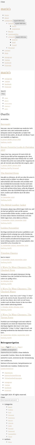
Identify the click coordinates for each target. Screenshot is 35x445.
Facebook (7, 63)
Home (6, 15)
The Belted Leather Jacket (13, 204)
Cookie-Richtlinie (7, 369)
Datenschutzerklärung (12, 375)
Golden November (10, 227)
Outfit (14, 26)
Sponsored (11, 431)
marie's (6, 9)
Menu (3, 94)
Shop (6, 53)
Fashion (11, 23)
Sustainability (13, 34)
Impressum (8, 373)
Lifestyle (11, 37)
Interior (15, 40)
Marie (10, 442)
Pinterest (7, 65)
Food (13, 42)
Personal (11, 48)
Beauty (10, 31)
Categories (8, 20)
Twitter (7, 60)
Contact (7, 50)
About (6, 18)
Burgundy (5, 124)
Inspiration (16, 29)
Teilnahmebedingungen (13, 378)
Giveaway (11, 415)
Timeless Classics (9, 253)
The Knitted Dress (10, 173)
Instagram (8, 57)
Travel (14, 45)
